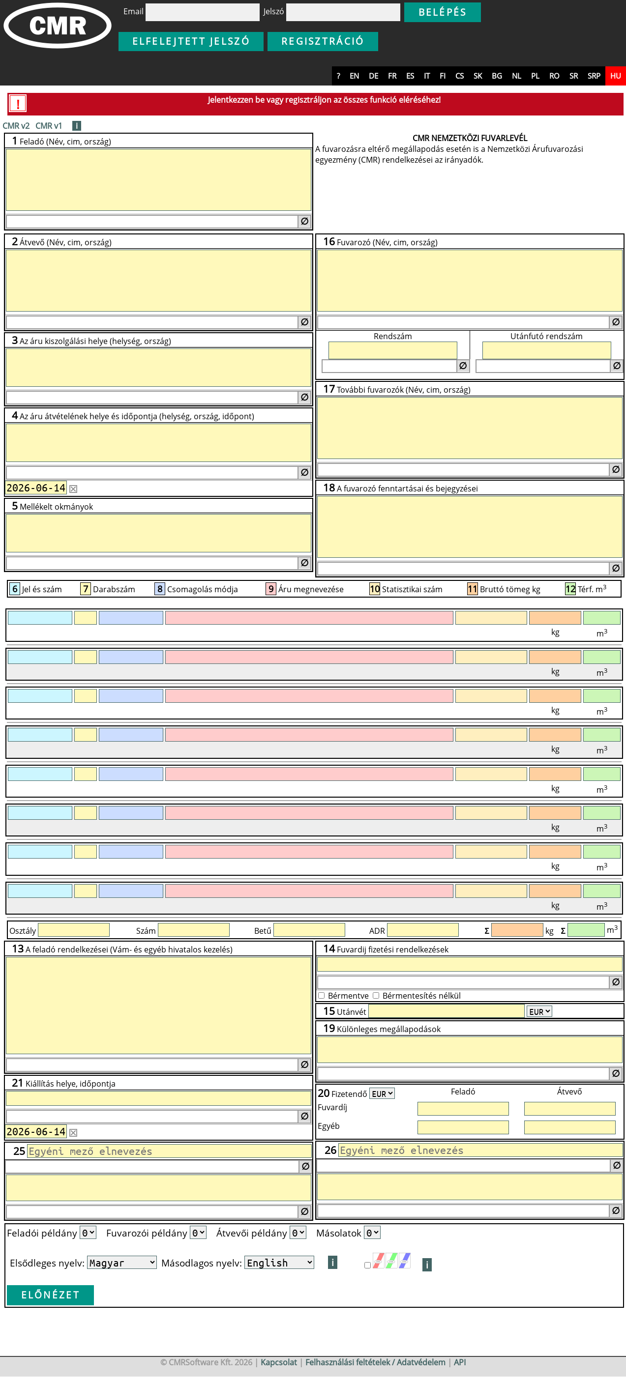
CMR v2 (16, 125)
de (373, 76)
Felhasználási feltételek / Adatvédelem (375, 1362)
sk (478, 76)
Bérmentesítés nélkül (422, 995)
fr (392, 76)
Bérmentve (348, 995)
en (354, 76)
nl (516, 76)
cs (459, 76)
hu (615, 76)
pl (535, 76)
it (427, 76)
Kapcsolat (279, 1362)
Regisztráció (323, 41)
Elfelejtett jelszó (191, 41)
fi (443, 76)
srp (594, 76)
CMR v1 (48, 125)
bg (497, 76)
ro (554, 76)
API (460, 1362)
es (410, 76)
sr (573, 76)
